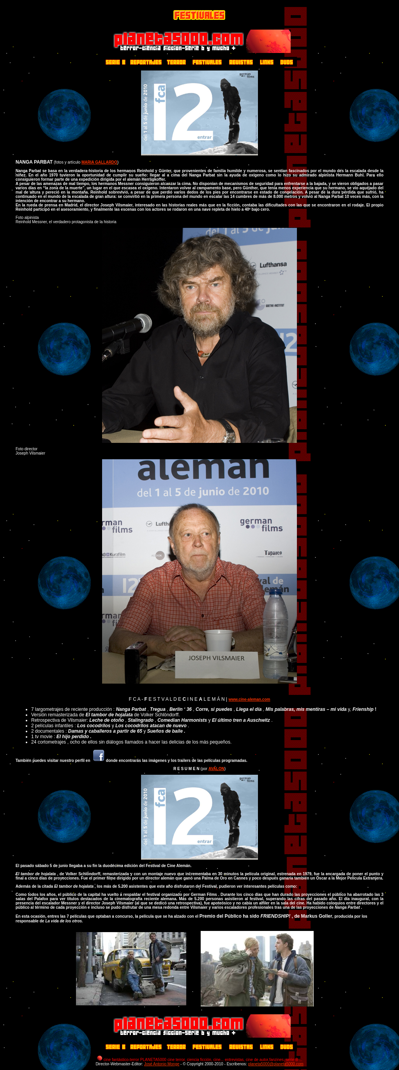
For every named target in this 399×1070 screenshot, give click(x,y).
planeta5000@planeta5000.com (276, 1064)
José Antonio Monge (162, 1064)
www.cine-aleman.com (249, 699)
